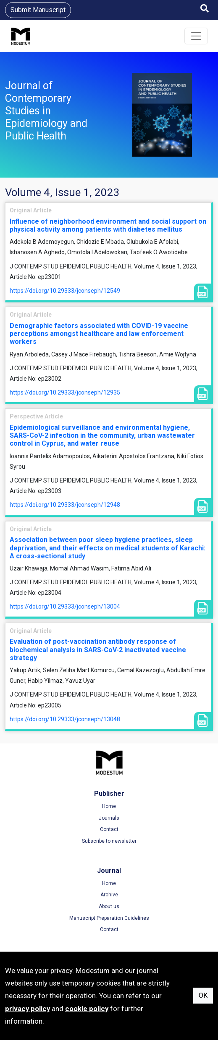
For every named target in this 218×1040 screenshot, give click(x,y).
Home (109, 806)
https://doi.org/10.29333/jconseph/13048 (65, 719)
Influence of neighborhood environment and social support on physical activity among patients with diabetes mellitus (108, 225)
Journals (109, 818)
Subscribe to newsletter (109, 841)
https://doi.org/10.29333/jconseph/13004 (65, 606)
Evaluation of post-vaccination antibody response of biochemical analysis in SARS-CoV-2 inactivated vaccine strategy (98, 649)
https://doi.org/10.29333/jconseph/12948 (65, 504)
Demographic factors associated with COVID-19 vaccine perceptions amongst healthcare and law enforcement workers (99, 334)
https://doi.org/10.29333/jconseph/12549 (65, 290)
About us (109, 906)
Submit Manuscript (38, 10)
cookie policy (86, 1008)
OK (203, 995)
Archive (109, 895)
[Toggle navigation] (196, 36)
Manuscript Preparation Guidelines (109, 918)
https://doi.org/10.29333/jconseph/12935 (65, 392)
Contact (109, 829)
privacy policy (27, 1008)
